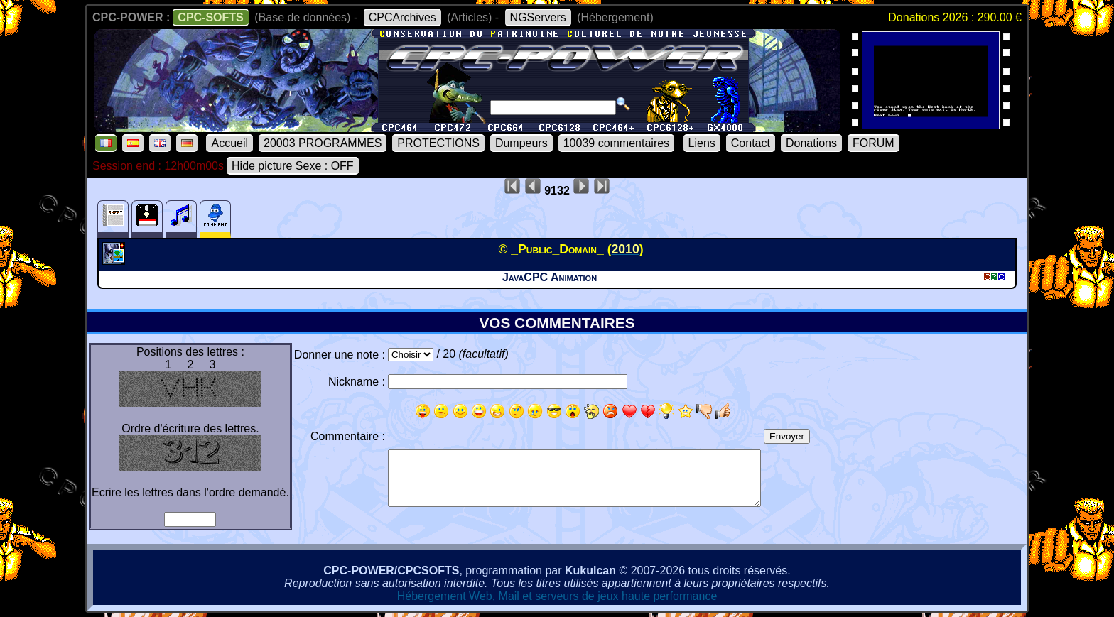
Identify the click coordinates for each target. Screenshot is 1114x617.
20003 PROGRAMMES (323, 143)
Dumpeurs (521, 143)
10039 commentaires (616, 143)
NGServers (538, 17)
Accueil (229, 143)
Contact (750, 143)
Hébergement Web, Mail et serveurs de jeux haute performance (557, 596)
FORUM (873, 143)
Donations (811, 143)
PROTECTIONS (438, 143)
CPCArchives (402, 17)
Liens (701, 143)
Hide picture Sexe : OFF (293, 166)
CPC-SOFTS (210, 17)
